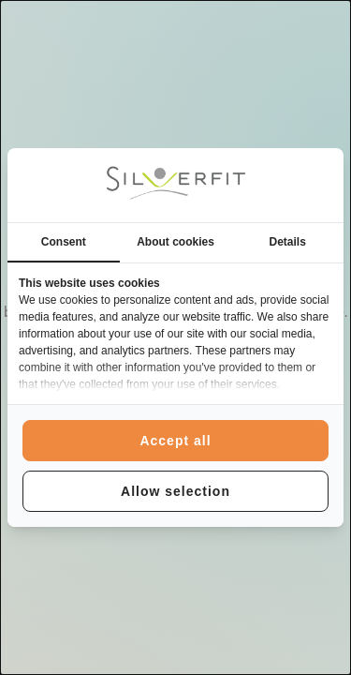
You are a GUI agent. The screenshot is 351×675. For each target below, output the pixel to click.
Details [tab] (288, 241)
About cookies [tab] (175, 241)
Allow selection (175, 491)
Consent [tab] (63, 241)
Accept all (175, 440)
